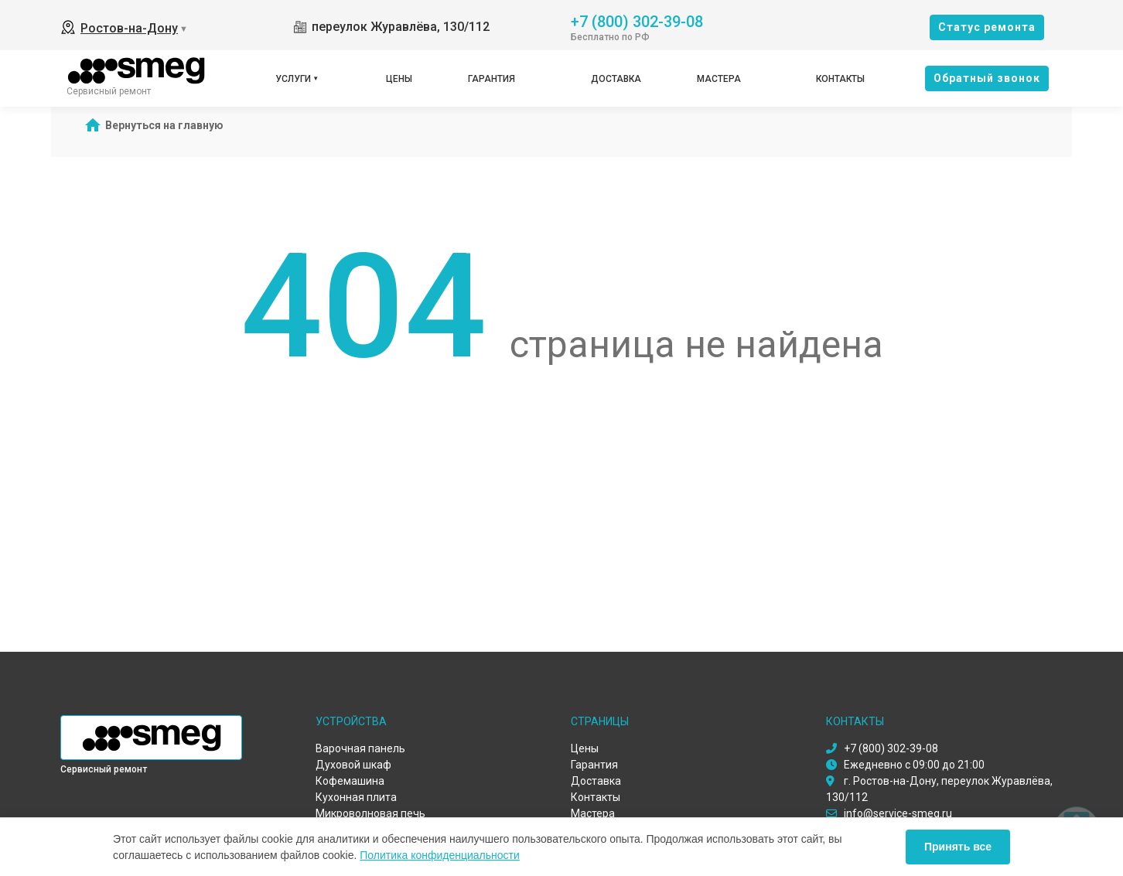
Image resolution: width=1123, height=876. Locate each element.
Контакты (840, 78)
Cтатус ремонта (987, 27)
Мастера (719, 78)
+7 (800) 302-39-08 (637, 20)
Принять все (958, 846)
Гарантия (491, 78)
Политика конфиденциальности (440, 855)
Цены (399, 78)
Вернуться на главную (164, 125)
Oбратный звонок (987, 78)
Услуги (293, 78)
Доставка (616, 78)
